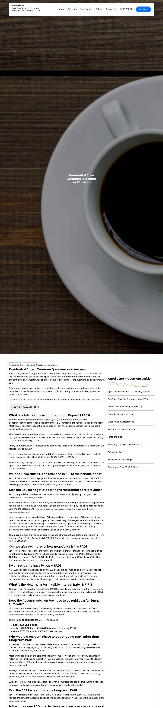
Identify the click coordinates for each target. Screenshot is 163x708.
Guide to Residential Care (121, 414)
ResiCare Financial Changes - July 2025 (128, 399)
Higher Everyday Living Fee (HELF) (125, 406)
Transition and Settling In (120, 459)
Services (72, 9)
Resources (111, 9)
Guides (98, 9)
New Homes (86, 9)
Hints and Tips (115, 436)
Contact (143, 9)
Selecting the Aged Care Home (123, 444)
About (61, 9)
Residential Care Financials (121, 429)
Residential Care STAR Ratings (123, 467)
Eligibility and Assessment (121, 421)
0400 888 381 (126, 9)
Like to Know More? (24, 407)
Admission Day (115, 452)
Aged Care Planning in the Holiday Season (129, 391)
